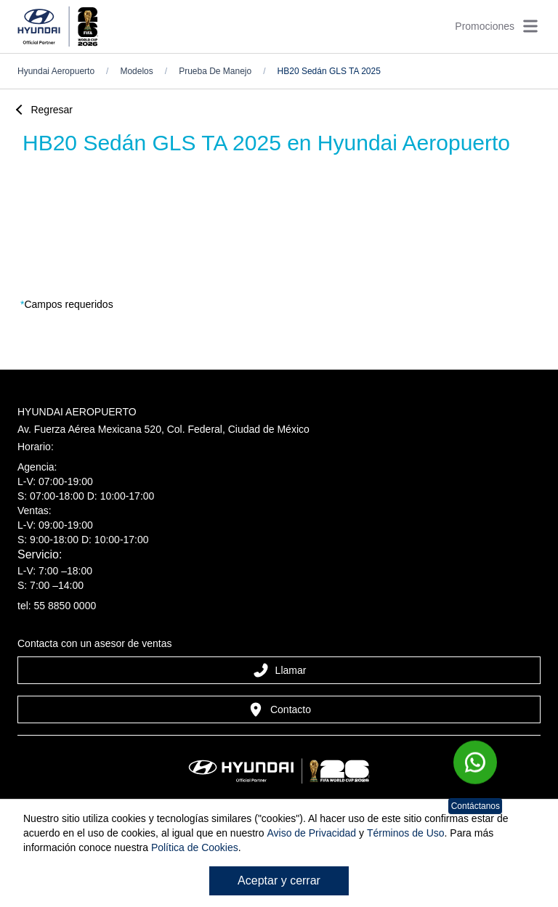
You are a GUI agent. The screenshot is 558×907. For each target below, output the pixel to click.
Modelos (136, 71)
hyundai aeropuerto (55, 71)
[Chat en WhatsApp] (475, 766)
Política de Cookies (194, 847)
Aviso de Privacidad (311, 833)
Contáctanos (475, 806)
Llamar (279, 670)
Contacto (279, 709)
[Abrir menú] (530, 26)
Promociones (484, 26)
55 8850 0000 (65, 605)
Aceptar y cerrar (279, 880)
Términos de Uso (406, 833)
